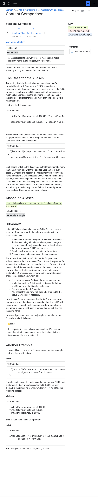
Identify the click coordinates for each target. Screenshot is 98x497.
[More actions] (89, 11)
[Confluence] (15, 3)
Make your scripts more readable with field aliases (42, 10)
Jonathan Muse (19, 33)
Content (9, 10)
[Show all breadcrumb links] (16, 9)
